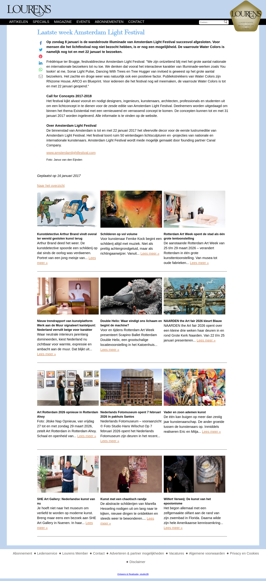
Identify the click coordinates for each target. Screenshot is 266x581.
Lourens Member (75, 553)
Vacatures (176, 553)
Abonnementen (109, 22)
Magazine (63, 22)
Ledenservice (47, 553)
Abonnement (22, 553)
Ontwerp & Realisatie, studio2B (133, 574)
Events (83, 22)
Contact (136, 22)
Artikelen (18, 22)
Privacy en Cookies (244, 553)
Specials (41, 22)
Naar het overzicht (51, 185)
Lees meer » (149, 253)
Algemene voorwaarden (207, 553)
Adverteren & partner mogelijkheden (137, 553)
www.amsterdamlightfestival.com (71, 153)
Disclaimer (137, 562)
